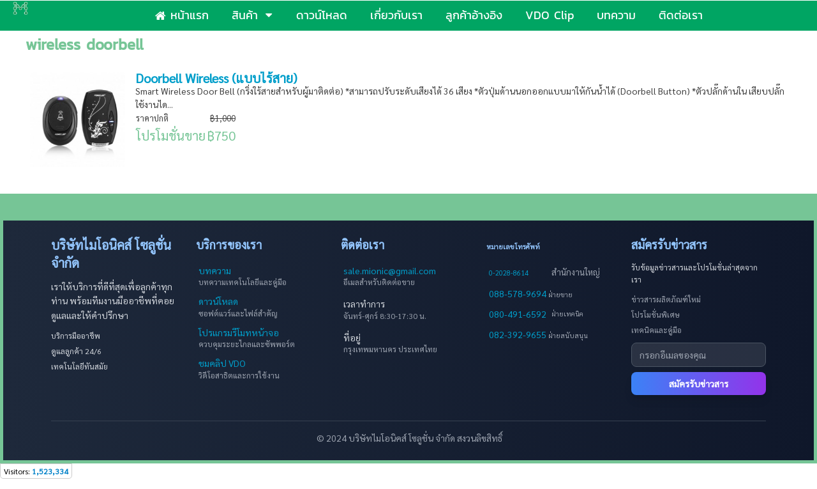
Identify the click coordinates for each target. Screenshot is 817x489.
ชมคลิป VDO (222, 363)
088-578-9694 (518, 293)
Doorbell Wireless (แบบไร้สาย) (216, 78)
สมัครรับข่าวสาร (698, 383)
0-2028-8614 (508, 272)
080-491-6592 (517, 314)
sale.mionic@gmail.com (389, 270)
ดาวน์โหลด (218, 301)
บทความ (215, 270)
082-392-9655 (518, 334)
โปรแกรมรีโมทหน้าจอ (239, 332)
